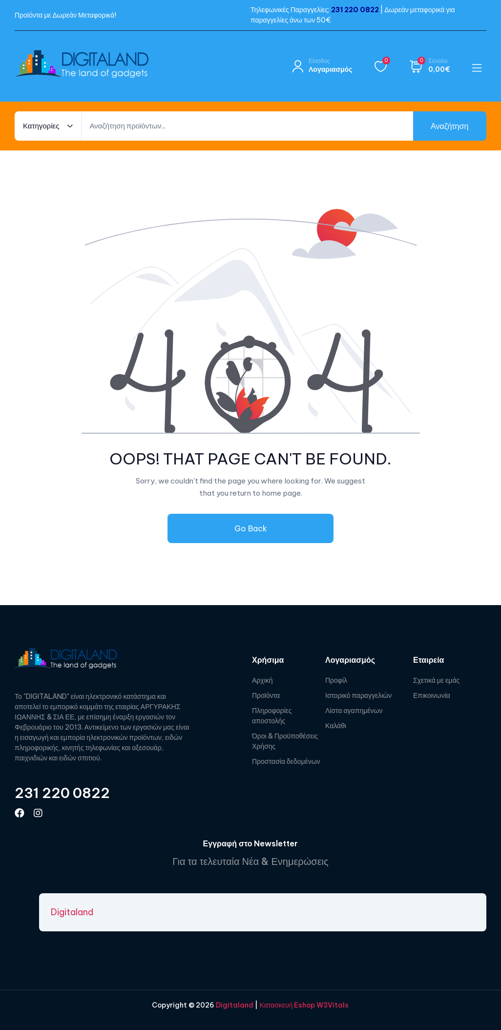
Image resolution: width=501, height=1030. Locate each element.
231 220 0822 (355, 9)
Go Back (250, 528)
